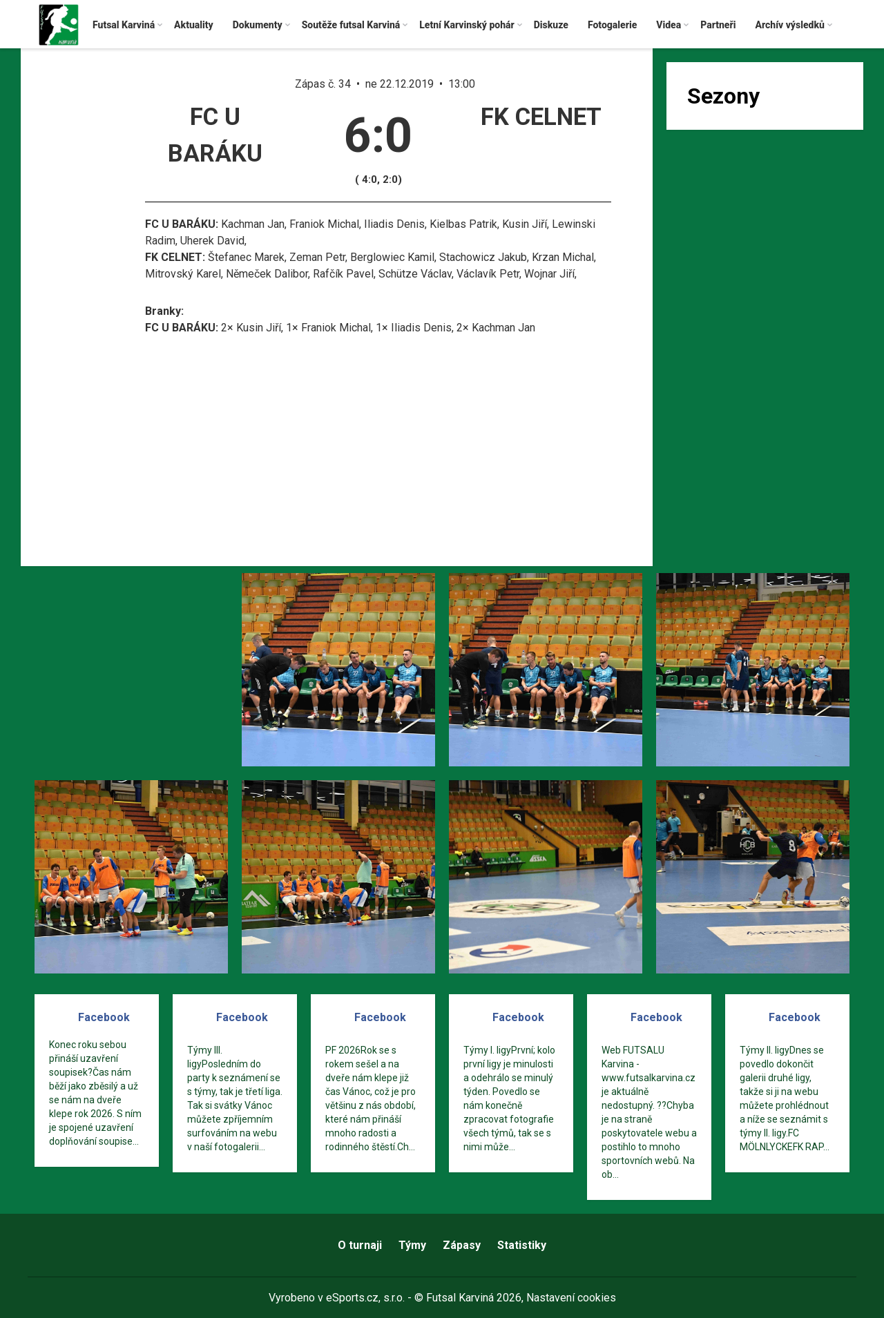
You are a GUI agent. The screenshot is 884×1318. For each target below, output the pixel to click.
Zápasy (462, 1245)
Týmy (412, 1245)
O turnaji (360, 1245)
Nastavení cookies (571, 1297)
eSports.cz (352, 1297)
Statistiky (521, 1245)
